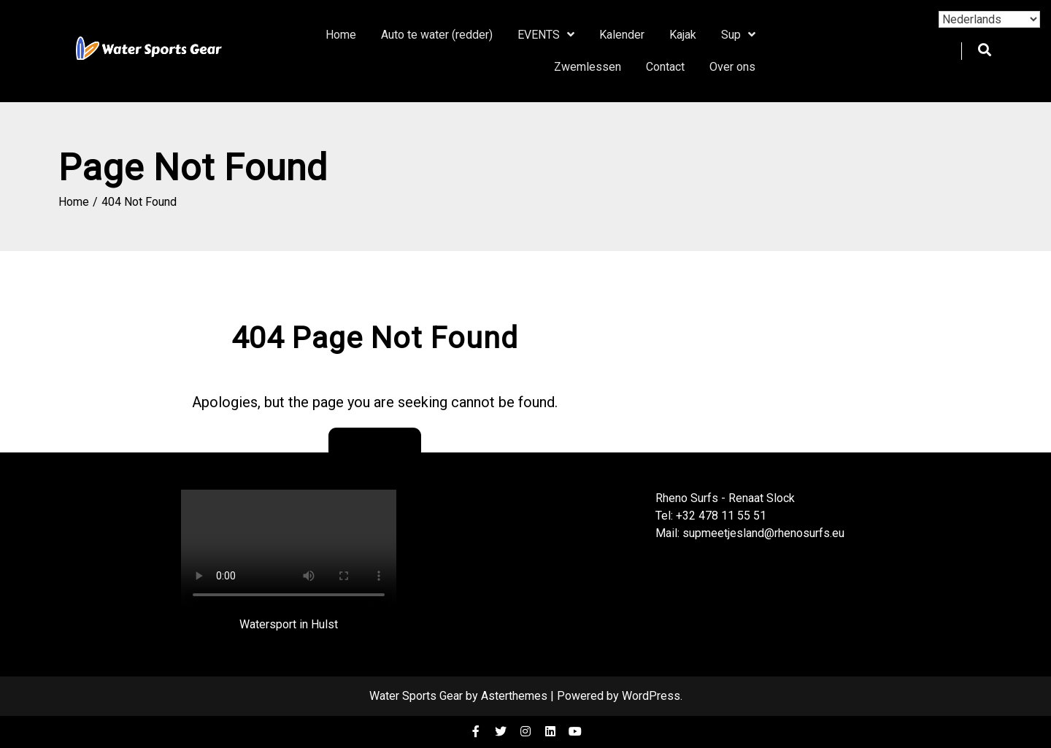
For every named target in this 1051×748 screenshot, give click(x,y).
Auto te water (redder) (437, 35)
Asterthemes (514, 696)
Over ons (732, 67)
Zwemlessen (587, 67)
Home (341, 35)
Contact (665, 67)
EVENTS (538, 35)
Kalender (621, 35)
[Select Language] (989, 19)
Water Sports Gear (416, 696)
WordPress (651, 696)
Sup (731, 35)
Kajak (682, 35)
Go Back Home (374, 443)
